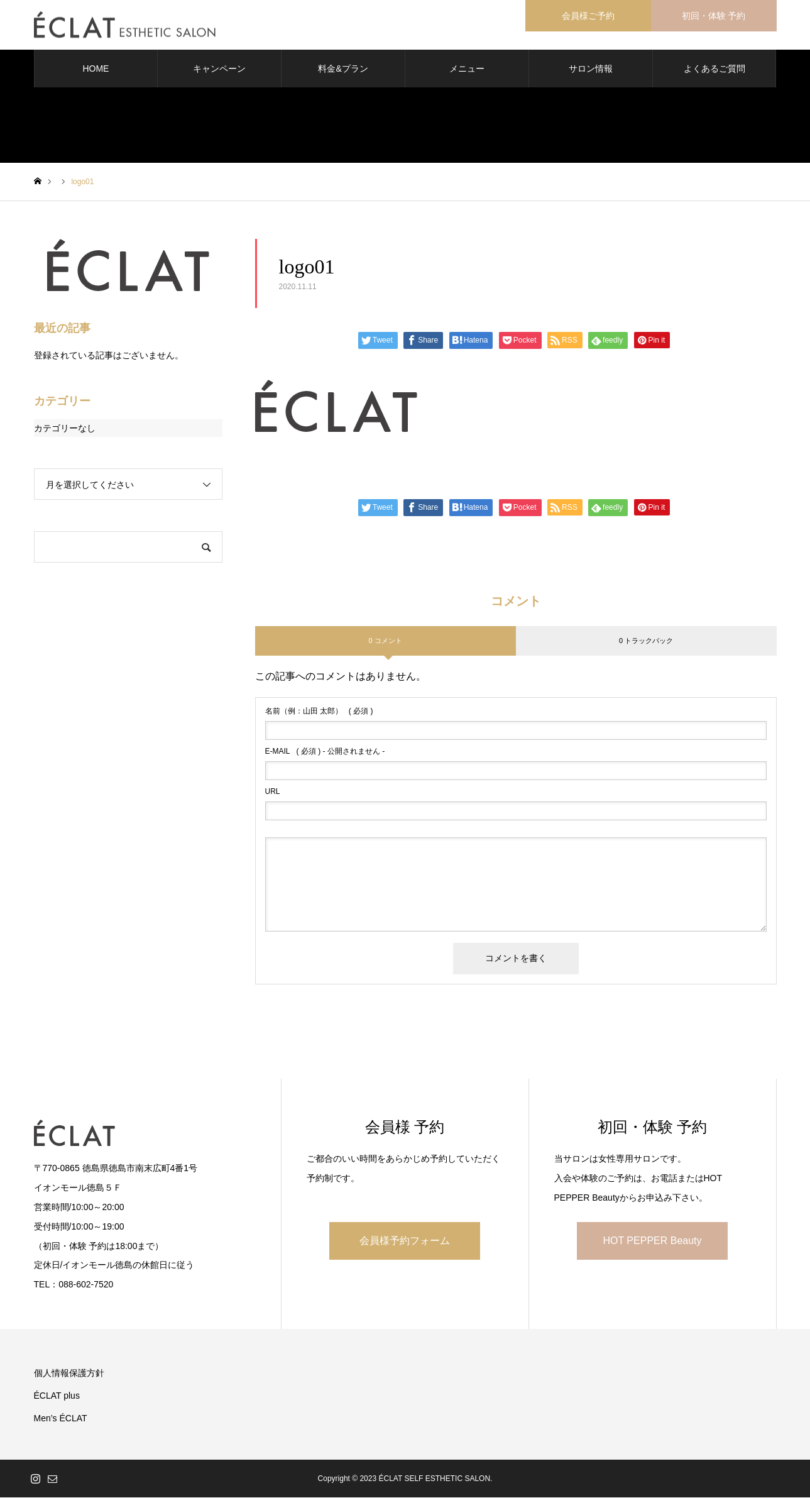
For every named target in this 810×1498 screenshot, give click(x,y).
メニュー (466, 69)
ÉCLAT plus (57, 1396)
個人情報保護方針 (69, 1374)
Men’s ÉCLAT (60, 1419)
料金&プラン (343, 69)
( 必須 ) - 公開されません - (325, 752)
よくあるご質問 (714, 69)
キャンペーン (219, 69)
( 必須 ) (319, 712)
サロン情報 (591, 69)
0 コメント (385, 641)
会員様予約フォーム (404, 1241)
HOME (95, 69)
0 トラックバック (646, 641)
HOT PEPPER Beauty (652, 1241)
